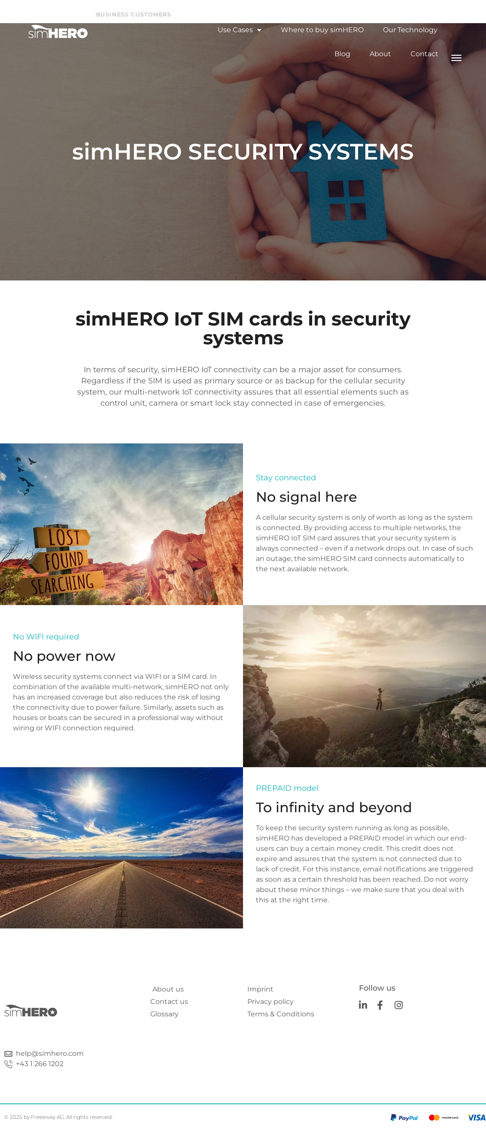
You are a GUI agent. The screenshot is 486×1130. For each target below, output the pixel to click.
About (380, 54)
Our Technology (410, 30)
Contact (424, 54)
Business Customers (133, 14)
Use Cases (239, 30)
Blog (342, 54)
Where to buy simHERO (322, 30)
